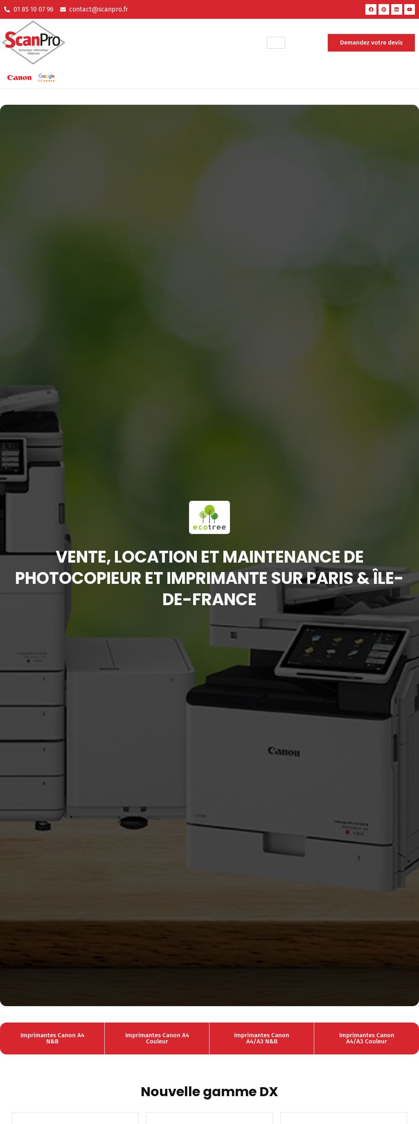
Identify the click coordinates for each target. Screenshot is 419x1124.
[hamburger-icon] (276, 43)
